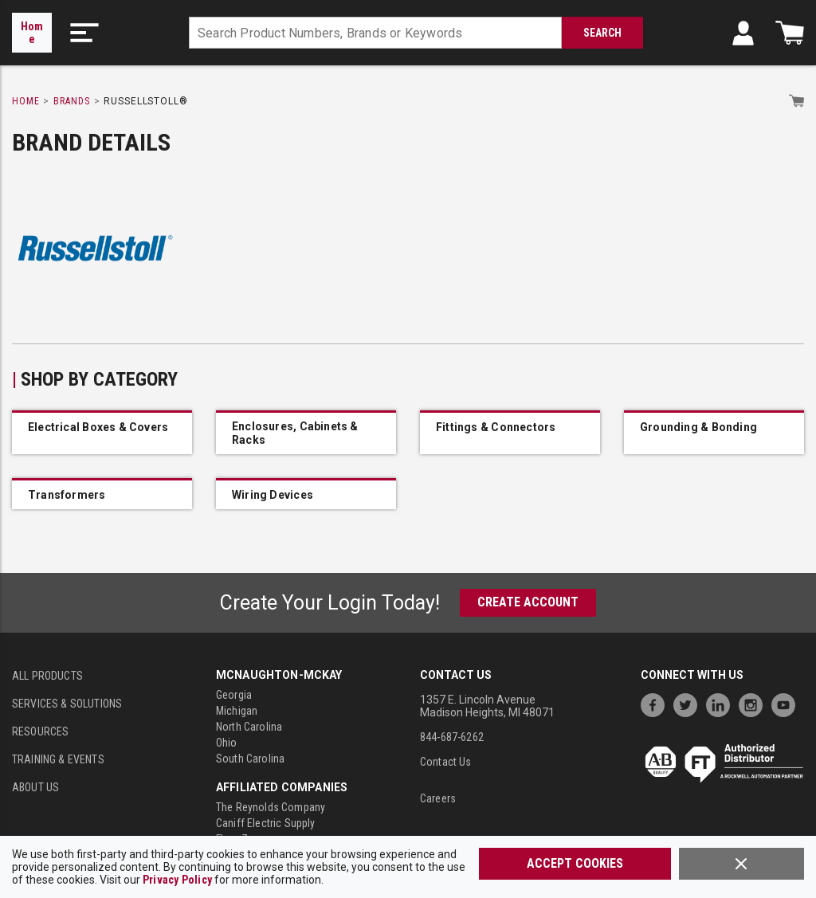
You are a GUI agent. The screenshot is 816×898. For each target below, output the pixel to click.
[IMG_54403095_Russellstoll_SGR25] (306, 494)
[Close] (741, 864)
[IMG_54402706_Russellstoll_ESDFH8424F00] (102, 494)
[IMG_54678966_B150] (306, 433)
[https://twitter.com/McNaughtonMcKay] (689, 703)
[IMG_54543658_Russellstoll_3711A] (102, 433)
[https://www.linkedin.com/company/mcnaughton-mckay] (722, 703)
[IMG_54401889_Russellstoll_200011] (510, 433)
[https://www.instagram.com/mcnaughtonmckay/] (755, 703)
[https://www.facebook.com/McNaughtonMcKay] (657, 703)
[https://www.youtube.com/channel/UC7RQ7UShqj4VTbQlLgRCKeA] (787, 703)
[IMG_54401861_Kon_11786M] (714, 433)
